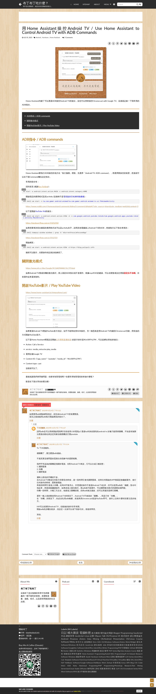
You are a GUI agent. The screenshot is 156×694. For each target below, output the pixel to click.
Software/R (92, 660)
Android (38, 37)
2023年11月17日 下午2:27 (56, 428)
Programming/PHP (115, 648)
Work (104, 663)
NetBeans (68, 663)
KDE (69, 666)
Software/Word (105, 657)
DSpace (98, 636)
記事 (92, 636)
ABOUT (97, 4)
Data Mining (93, 639)
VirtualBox (122, 660)
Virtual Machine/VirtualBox (107, 660)
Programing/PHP (95, 666)
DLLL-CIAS (97, 642)
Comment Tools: (27, 554)
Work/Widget (131, 642)
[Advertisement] (80, 16)
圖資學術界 (80, 657)
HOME (76, 4)
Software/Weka (68, 642)
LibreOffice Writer (100, 648)
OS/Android (106, 639)
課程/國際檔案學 (118, 657)
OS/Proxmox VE (113, 636)
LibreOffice (138, 660)
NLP (62, 663)
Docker (66, 651)
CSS (135, 663)
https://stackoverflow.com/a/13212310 (42, 223)
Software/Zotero (118, 642)
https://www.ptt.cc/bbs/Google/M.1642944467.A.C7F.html (50, 268)
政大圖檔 (96, 633)
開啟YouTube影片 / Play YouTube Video (43, 125)
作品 (63, 636)
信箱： (29, 632)
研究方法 (80, 642)
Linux (86, 636)
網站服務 (98, 645)
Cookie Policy (77, 691)
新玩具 (139, 642)
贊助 (135, 393)
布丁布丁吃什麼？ (35, 3)
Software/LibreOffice (85, 648)
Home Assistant (55, 37)
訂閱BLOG (126, 393)
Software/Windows (68, 645)
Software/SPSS (71, 672)
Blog (132, 663)
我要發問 (37, 405)
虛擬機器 (88, 642)
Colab (140, 663)
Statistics (80, 651)
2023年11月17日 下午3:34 (59, 444)
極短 (128, 660)
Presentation (119, 639)
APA (128, 663)
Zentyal (109, 663)
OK (139, 691)
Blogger (116, 633)
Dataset (132, 654)
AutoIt (88, 657)
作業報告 (125, 648)
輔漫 (113, 669)
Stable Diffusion (81, 669)
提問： (25, 635)
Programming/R (120, 654)
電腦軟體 (85, 632)
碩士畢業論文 (136, 636)
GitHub (132, 648)
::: (71, 4)
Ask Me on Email (69, 554)
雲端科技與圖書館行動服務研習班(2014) (124, 645)
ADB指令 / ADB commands (38, 116)
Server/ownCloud (67, 669)
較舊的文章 (135, 562)
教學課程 (91, 669)
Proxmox (74, 639)
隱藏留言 (45, 405)
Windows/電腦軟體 (91, 651)
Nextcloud (83, 666)
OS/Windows (106, 642)
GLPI (118, 669)
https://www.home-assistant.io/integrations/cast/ (46, 292)
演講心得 (72, 651)
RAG (112, 654)
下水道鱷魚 (41, 428)
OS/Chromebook (126, 669)
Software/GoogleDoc (69, 648)
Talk (103, 636)
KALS (63, 666)
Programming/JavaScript (131, 633)
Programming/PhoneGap (113, 666)
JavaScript (79, 636)
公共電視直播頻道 (63, 339)
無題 (138, 651)
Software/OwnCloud (80, 660)
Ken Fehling (43, 186)
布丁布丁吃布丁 (37, 389)
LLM (127, 657)
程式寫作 (125, 636)
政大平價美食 (83, 672)
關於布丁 (115, 393)
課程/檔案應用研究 (103, 669)
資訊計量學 (103, 651)
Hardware (45, 37)
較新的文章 (26, 562)
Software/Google (79, 663)
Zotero (82, 639)
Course (139, 639)
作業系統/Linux (119, 663)
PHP (110, 651)
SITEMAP (86, 4)
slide (104, 645)
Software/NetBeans (93, 663)
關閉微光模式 (32, 121)
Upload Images (53, 554)
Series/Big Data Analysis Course (124, 651)
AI (128, 654)
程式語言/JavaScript (85, 645)
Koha (75, 666)
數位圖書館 (92, 672)
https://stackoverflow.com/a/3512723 (41, 237)
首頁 (81, 562)
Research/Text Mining (133, 666)
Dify (132, 660)
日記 (64, 632)
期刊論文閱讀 (106, 633)
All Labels (72, 629)
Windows (72, 657)
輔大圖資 (73, 632)
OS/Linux (130, 639)
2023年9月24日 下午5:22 (51, 410)
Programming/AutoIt (102, 654)
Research (139, 654)
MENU (107, 4)
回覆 (31, 420)
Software (64, 657)
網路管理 (70, 636)
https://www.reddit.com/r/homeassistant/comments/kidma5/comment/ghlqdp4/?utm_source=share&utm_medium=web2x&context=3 (82, 206)
